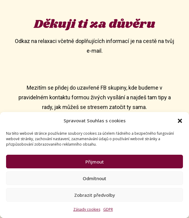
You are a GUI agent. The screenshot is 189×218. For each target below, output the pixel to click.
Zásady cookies (86, 209)
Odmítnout (94, 178)
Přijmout (94, 162)
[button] (180, 121)
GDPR (108, 209)
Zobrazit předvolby (94, 195)
